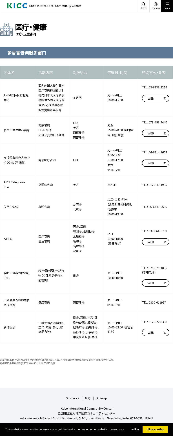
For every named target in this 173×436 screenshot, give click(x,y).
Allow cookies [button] (155, 429)
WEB (151, 98)
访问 (87, 398)
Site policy (72, 398)
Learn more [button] (116, 429)
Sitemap (101, 398)
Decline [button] (134, 429)
